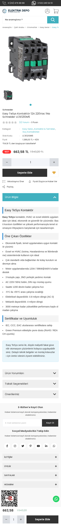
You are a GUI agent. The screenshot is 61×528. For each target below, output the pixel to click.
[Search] (30, 19)
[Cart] (55, 11)
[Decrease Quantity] (6, 162)
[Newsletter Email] (30, 423)
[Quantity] (30, 162)
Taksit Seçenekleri (16, 384)
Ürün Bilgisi (11, 197)
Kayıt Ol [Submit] (50, 422)
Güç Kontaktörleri (30, 131)
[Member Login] (46, 11)
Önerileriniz (12, 394)
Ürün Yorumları (14, 373)
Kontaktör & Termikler (44, 129)
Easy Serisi (27, 129)
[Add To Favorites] (54, 173)
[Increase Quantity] (54, 162)
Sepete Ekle (24, 173)
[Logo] (15, 11)
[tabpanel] (8, 95)
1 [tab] (31, 105)
